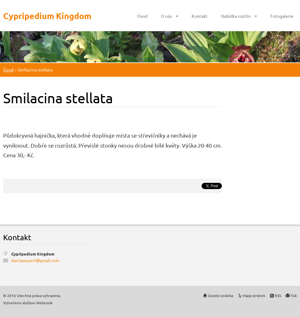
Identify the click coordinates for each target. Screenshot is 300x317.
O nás (166, 16)
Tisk (293, 295)
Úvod (142, 16)
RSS (278, 295)
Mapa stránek (253, 295)
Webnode (44, 302)
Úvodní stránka (220, 295)
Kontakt (200, 16)
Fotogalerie (281, 16)
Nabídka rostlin (236, 16)
